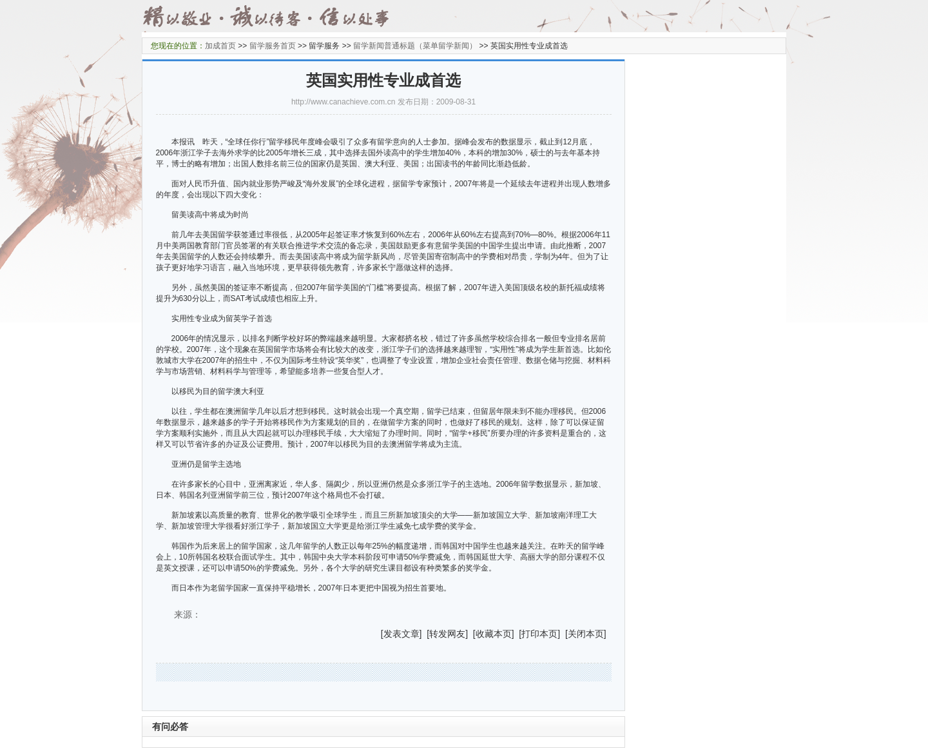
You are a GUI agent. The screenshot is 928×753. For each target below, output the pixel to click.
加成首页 (220, 45)
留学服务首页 (272, 45)
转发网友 (447, 634)
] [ (425, 634)
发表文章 (401, 634)
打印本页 (539, 634)
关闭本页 (586, 634)
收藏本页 (494, 634)
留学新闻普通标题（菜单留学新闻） (415, 45)
